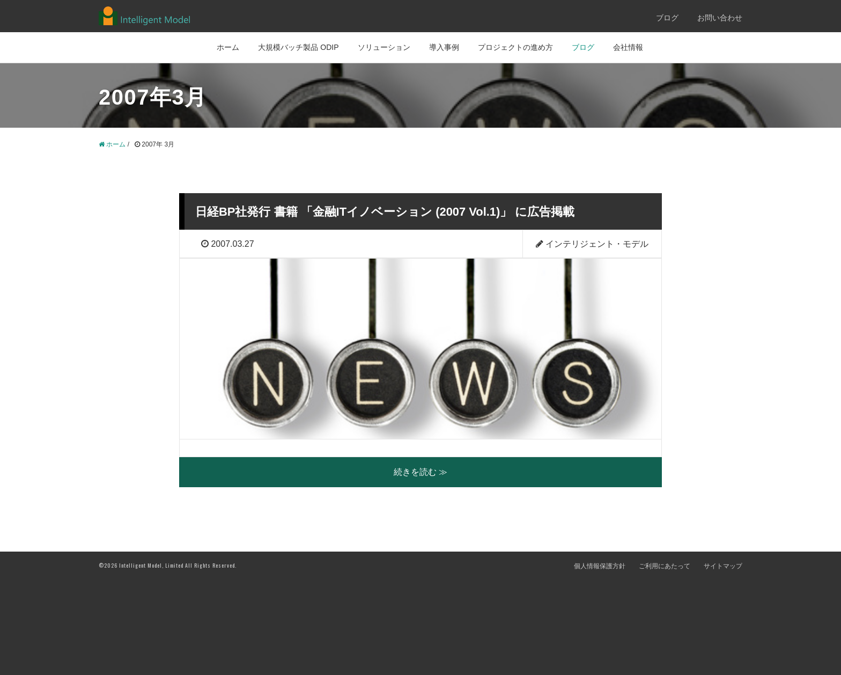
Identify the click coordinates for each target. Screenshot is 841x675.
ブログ (667, 17)
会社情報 (628, 47)
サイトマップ (723, 661)
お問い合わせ (719, 17)
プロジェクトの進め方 (515, 47)
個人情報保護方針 (599, 661)
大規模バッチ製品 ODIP (298, 47)
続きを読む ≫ (420, 566)
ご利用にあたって (664, 661)
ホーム (228, 47)
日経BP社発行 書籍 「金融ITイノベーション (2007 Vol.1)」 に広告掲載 (402, 211)
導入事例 (444, 47)
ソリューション (384, 47)
